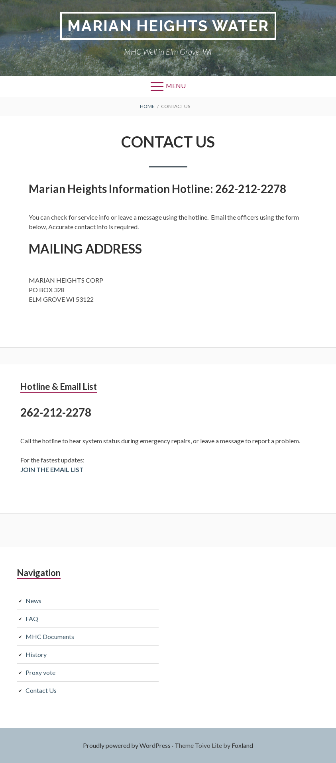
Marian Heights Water (168, 26)
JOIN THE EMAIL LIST (52, 469)
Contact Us (41, 690)
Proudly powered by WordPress (127, 745)
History (36, 654)
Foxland (242, 745)
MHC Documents (50, 636)
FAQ (32, 618)
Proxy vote (40, 672)
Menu (176, 85)
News (33, 600)
